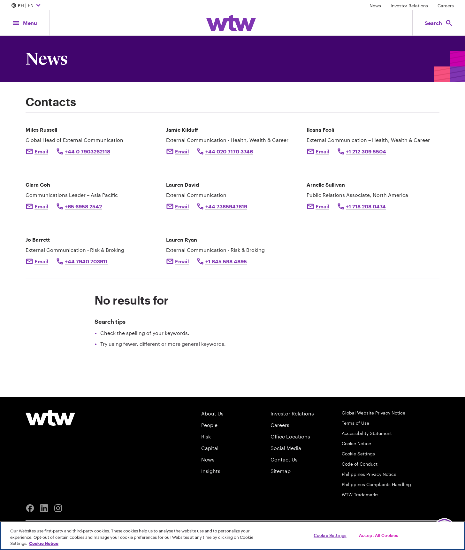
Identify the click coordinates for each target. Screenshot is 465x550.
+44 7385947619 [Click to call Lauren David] (226, 206)
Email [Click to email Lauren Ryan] (182, 261)
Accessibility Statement (367, 433)
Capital (209, 448)
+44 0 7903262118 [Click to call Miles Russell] (87, 151)
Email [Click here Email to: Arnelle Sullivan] (322, 206)
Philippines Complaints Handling (376, 484)
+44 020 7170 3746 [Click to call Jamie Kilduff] (229, 151)
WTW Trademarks (360, 494)
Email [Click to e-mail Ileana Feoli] (322, 151)
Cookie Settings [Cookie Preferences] (358, 453)
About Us (212, 413)
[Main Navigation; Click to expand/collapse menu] (24, 22)
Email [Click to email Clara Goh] (41, 206)
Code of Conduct (359, 464)
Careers (446, 5)
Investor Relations (409, 5)
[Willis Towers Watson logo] (50, 418)
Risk (206, 436)
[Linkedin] (44, 508)
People (209, 425)
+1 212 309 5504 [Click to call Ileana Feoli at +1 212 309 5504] (366, 151)
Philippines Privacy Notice (369, 474)
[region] (232, 536)
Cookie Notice (356, 443)
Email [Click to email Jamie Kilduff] (182, 151)
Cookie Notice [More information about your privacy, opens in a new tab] (43, 543)
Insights (210, 471)
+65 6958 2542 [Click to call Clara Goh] (83, 206)
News (375, 5)
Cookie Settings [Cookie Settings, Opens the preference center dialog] (330, 535)
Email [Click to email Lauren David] (182, 206)
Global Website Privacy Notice (373, 412)
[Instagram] (58, 508)
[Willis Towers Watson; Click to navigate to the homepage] (231, 23)
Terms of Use (355, 423)
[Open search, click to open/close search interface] (439, 22)
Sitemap (281, 471)
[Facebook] (30, 508)
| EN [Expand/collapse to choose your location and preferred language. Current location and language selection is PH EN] (26, 6)
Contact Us (284, 459)
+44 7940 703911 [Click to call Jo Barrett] (86, 261)
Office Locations (290, 436)
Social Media (286, 448)
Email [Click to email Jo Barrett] (41, 261)
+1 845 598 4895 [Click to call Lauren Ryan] (226, 261)
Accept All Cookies (378, 535)
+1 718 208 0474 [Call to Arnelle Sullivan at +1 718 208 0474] (366, 206)
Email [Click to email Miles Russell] (41, 151)
